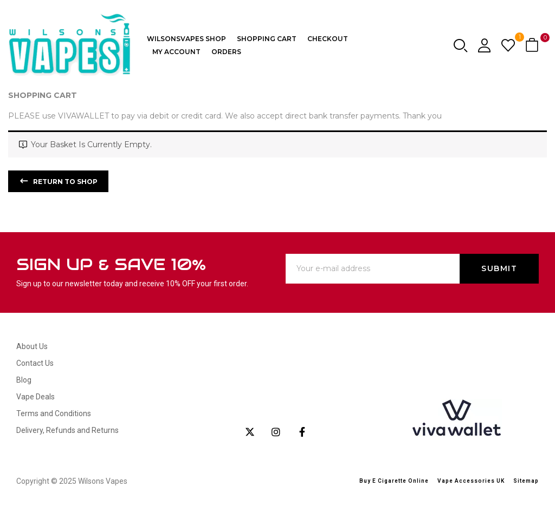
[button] (533, 45)
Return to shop (64, 182)
